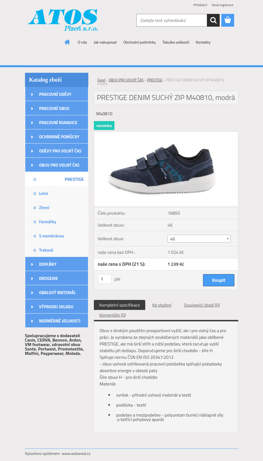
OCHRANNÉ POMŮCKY (59, 137)
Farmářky (47, 222)
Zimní (44, 207)
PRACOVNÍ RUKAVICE (58, 122)
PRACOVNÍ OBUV (54, 108)
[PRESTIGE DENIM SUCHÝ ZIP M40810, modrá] (166, 134)
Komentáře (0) (112, 315)
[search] (213, 20)
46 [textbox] (172, 238)
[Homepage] (67, 42)
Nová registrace (222, 4)
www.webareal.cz (76, 453)
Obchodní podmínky (139, 42)
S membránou (51, 236)
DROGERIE (48, 278)
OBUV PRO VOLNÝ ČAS (59, 165)
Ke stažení (161, 305)
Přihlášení (200, 4)
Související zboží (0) (202, 305)
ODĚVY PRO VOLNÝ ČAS (60, 151)
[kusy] (105, 279)
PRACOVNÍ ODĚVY (55, 94)
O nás (82, 42)
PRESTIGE (74, 179)
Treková (46, 250)
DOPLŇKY (48, 264)
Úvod (101, 80)
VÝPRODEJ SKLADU (56, 307)
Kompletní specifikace (119, 305)
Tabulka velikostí (175, 42)
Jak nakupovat (105, 42)
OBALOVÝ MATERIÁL (57, 292)
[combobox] (199, 238)
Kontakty (203, 42)
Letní (43, 193)
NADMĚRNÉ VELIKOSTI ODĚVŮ (60, 323)
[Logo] (63, 20)
